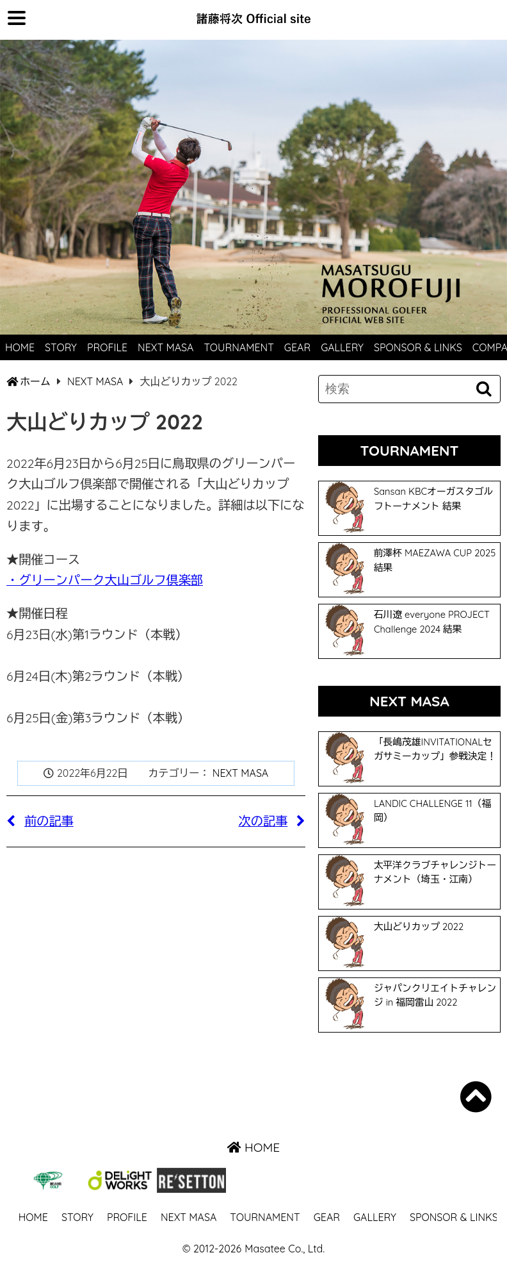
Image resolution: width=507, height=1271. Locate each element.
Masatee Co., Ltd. (285, 1248)
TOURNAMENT (238, 347)
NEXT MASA (165, 347)
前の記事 (40, 821)
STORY (61, 347)
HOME (20, 347)
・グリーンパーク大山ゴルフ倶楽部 (104, 580)
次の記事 (272, 821)
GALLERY (342, 347)
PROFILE (107, 347)
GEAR (297, 347)
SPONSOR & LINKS (418, 347)
